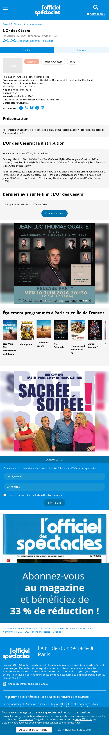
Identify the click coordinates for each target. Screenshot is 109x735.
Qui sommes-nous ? (13, 628)
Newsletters (9, 631)
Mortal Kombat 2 (93, 345)
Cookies (57, 631)
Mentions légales (41, 631)
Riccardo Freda (41, 76)
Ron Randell (88, 80)
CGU (27, 631)
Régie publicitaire (54, 628)
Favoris (48, 40)
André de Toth (24, 76)
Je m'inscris (54, 502)
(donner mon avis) (30, 40)
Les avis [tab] (81, 50)
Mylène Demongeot (54, 80)
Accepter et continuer (34, 730)
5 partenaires (26, 719)
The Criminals (59, 345)
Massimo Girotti (34, 80)
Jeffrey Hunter (73, 80)
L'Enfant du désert (43, 344)
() (35, 159)
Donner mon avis (54, 213)
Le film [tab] (27, 50)
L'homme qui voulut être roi (78, 349)
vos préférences (83, 719)
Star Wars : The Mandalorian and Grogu (9, 349)
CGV (20, 631)
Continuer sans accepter (74, 730)
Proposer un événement (79, 628)
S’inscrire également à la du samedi (35, 495)
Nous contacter (34, 628)
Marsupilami (26, 344)
